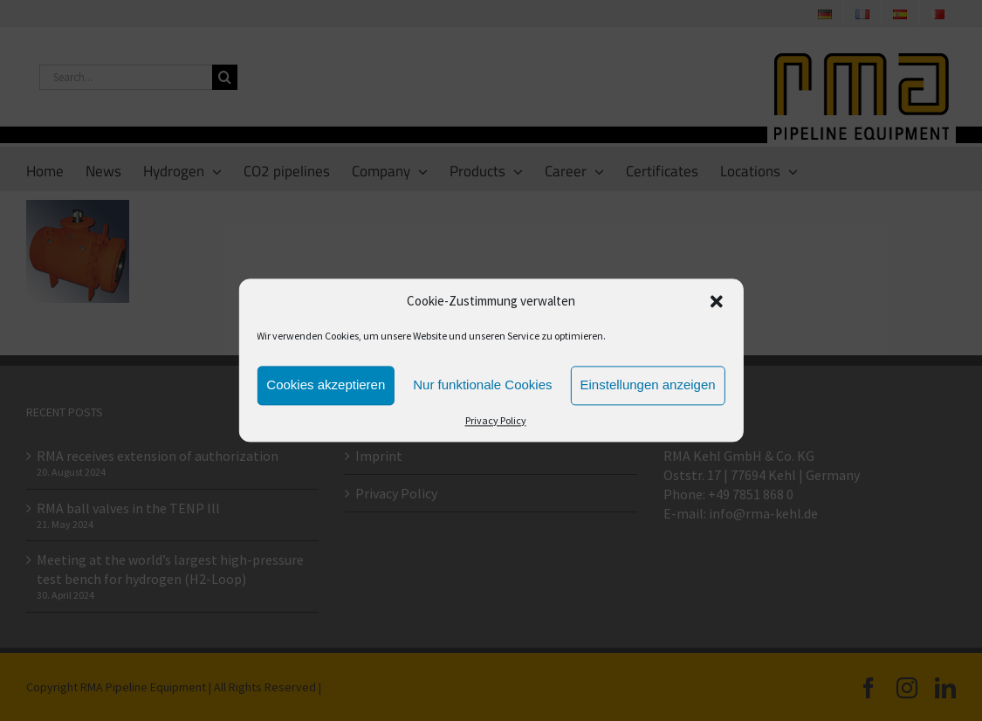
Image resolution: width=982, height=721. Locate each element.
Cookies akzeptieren (325, 385)
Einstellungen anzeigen (648, 385)
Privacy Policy (495, 420)
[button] (716, 302)
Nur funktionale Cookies (482, 385)
